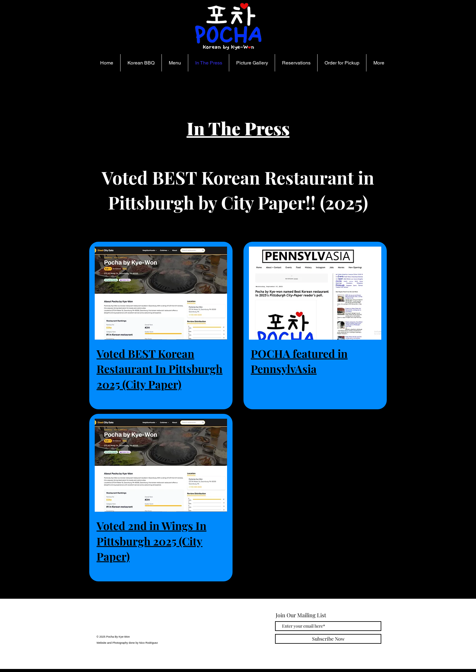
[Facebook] (117, 624)
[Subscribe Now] (328, 639)
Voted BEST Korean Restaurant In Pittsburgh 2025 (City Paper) (160, 368)
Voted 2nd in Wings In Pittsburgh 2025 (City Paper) (151, 540)
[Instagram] (102, 624)
